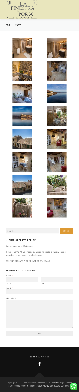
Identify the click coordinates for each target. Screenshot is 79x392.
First (8, 284)
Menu (71, 5)
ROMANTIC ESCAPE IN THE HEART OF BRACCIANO (28, 261)
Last (43, 284)
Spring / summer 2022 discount (19, 246)
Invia (39, 333)
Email (9, 288)
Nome (9, 275)
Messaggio (12, 298)
